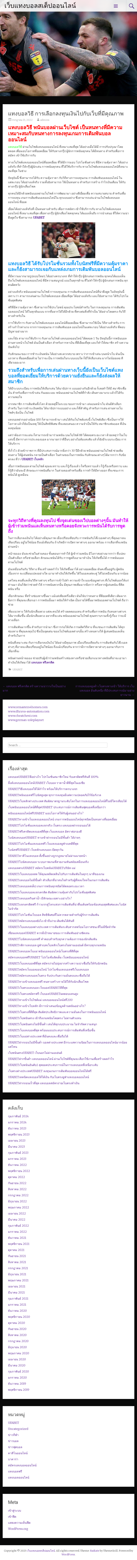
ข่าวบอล (13, 1441)
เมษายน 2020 (17, 1359)
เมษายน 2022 (17, 1213)
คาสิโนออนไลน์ (18, 1453)
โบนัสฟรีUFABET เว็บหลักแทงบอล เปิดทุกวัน (35, 849)
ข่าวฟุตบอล (15, 1447)
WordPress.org (18, 1529)
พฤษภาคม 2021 (18, 1280)
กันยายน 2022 (17, 1183)
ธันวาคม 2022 (17, 1165)
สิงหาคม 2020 (17, 1335)
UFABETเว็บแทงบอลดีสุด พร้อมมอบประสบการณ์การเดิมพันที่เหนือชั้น (51, 1030)
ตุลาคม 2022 (16, 1177)
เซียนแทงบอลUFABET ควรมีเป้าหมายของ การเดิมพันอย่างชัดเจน (48, 933)
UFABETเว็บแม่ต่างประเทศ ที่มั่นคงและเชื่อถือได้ (38, 1036)
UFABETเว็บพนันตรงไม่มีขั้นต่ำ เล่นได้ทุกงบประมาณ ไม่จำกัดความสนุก (52, 1024)
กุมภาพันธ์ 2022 (18, 1225)
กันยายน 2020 (17, 1329)
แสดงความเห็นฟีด (19, 1522)
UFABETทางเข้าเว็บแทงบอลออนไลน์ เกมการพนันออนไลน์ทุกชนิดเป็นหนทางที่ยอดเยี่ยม (62, 819)
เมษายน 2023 (16, 1140)
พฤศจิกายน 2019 (18, 1389)
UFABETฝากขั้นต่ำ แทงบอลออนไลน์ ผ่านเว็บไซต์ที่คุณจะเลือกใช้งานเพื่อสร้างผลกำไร (61, 1059)
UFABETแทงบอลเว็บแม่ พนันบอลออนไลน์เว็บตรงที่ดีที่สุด (43, 951)
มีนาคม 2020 (16, 1365)
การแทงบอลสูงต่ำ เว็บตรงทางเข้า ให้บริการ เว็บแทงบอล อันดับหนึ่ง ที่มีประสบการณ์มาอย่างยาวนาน (104, 690)
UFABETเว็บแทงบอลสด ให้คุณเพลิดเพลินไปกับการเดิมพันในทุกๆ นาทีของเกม (56, 874)
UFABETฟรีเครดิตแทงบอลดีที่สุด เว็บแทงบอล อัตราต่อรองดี (45, 831)
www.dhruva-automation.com (28, 711)
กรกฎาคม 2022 (18, 1195)
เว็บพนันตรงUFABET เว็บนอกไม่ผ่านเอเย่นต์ (35, 1053)
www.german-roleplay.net (26, 720)
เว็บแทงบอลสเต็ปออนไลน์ (40, 5)
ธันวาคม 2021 (17, 1238)
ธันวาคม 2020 (17, 1310)
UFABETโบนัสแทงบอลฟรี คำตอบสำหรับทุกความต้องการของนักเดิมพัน (52, 939)
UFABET (17, 669)
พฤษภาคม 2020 (18, 1353)
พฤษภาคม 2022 (18, 1207)
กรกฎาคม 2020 (18, 1341)
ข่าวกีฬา (13, 1435)
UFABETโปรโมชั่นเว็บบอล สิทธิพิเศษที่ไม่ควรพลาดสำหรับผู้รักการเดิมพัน (53, 915)
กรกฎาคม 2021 (18, 1268)
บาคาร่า (13, 1459)
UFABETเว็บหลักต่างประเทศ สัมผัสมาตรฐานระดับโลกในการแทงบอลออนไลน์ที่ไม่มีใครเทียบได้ (67, 801)
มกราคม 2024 (17, 1122)
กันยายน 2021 (17, 1256)
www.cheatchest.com (22, 715)
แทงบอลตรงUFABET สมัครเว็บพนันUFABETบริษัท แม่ (41, 868)
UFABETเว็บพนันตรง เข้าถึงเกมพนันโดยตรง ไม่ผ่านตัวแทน (44, 1018)
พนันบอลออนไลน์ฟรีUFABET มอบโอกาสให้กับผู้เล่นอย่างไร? (45, 813)
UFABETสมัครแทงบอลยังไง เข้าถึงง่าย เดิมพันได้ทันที (41, 921)
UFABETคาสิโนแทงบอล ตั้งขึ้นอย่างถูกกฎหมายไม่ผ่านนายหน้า (47, 856)
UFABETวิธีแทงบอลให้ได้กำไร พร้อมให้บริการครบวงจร (42, 789)
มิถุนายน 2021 (17, 1274)
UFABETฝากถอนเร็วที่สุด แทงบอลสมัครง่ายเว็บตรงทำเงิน (43, 1083)
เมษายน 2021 (16, 1286)
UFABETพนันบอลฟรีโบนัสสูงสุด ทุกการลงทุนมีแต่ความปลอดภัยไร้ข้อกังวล (54, 795)
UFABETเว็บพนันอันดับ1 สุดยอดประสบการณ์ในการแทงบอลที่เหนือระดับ (53, 1065)
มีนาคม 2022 (16, 1219)
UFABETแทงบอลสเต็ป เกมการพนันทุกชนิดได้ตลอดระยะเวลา (46, 886)
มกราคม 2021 (17, 1304)
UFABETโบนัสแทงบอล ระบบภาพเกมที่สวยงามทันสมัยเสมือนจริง (48, 862)
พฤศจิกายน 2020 (19, 1317)
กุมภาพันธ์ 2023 (18, 1152)
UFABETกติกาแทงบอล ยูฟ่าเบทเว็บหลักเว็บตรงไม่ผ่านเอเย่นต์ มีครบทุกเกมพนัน (57, 945)
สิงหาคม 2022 (17, 1189)
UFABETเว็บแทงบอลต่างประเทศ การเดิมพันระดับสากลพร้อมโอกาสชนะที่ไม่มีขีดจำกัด (62, 927)
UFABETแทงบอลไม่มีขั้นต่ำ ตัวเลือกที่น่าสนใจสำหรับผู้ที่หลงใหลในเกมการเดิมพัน (58, 880)
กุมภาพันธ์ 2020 (18, 1371)
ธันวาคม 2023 (17, 1128)
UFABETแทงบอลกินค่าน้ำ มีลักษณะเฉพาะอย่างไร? (40, 898)
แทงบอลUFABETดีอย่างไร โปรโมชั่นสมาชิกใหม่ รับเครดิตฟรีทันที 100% (53, 777)
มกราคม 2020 (17, 1377)
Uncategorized (18, 1429)
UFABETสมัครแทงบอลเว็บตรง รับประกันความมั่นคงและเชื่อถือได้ (49, 975)
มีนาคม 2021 (16, 1292)
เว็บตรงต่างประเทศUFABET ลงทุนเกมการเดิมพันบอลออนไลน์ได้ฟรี (50, 1071)
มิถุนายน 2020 (17, 1347)
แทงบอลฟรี (15, 1471)
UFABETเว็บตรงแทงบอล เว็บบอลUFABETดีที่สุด (37, 987)
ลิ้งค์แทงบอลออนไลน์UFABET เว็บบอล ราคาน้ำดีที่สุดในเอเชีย (46, 783)
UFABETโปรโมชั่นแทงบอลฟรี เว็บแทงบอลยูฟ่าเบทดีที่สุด (43, 843)
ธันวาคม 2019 (17, 1383)
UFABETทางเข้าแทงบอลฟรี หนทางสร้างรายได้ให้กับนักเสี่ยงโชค (48, 981)
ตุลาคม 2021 (16, 1250)
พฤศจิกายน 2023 (18, 1134)
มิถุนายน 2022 (17, 1201)
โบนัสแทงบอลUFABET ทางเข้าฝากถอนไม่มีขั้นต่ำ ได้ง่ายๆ (44, 837)
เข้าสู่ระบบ (14, 1510)
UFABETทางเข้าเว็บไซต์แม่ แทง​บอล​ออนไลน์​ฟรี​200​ (40, 1000)
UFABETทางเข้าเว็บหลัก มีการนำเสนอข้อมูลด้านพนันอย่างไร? (47, 1006)
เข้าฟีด (12, 1516)
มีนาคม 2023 (16, 1146)
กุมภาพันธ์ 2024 (18, 1116)
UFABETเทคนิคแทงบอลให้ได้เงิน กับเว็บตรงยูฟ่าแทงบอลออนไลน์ (48, 1077)
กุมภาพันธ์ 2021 (18, 1298)
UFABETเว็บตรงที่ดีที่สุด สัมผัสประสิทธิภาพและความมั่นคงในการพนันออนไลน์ (57, 1012)
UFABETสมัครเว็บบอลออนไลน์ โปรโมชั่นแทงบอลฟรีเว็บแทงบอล (48, 969)
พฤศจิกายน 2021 (18, 1244)
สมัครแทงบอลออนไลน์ (22, 1465)
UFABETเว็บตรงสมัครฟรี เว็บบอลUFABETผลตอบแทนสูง (43, 994)
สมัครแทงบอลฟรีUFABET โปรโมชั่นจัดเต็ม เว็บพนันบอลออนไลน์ (48, 957)
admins (44, 120)
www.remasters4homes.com (28, 707)
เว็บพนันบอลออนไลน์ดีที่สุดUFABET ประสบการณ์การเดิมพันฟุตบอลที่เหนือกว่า (57, 807)
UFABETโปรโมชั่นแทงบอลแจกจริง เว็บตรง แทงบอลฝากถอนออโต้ (49, 825)
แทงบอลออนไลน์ (18, 1477)
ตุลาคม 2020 (16, 1323)
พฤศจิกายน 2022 (19, 1171)
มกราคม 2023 (17, 1159)
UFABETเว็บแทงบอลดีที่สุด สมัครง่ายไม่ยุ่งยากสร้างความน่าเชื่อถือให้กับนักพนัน (57, 963)
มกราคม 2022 (17, 1231)
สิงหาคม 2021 (17, 1262)
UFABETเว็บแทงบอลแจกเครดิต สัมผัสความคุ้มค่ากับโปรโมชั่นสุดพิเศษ (52, 892)
